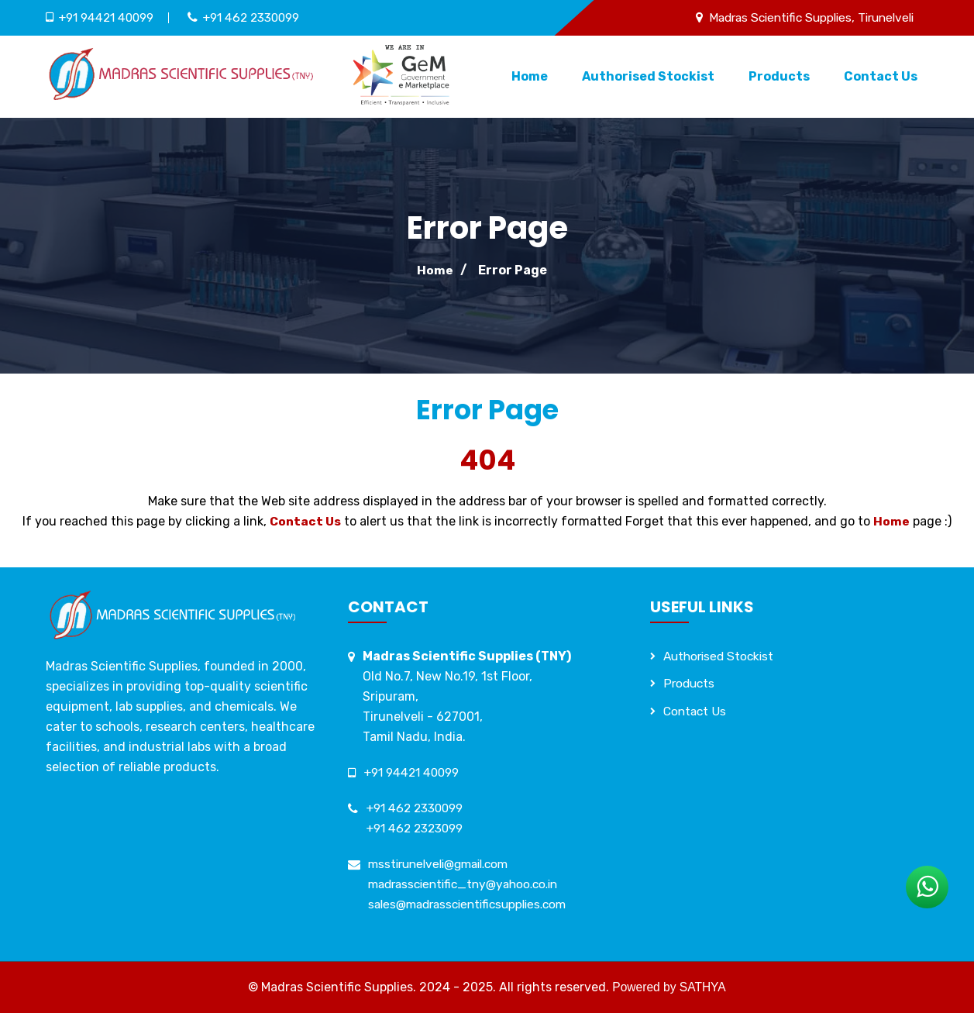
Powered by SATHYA (669, 987)
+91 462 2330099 (262, 17)
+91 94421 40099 (109, 17)
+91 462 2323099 (418, 828)
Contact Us (880, 76)
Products (779, 76)
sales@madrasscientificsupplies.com (474, 904)
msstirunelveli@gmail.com (444, 863)
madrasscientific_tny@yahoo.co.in (470, 884)
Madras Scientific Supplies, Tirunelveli (804, 17)
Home (529, 76)
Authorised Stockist (648, 76)
